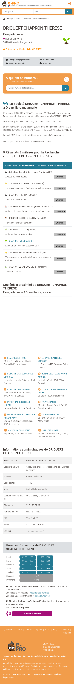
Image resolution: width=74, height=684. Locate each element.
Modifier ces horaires (39, 593)
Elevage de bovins (14, 19)
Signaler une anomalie (15, 63)
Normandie (27, 19)
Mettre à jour (45, 63)
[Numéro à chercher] (34, 88)
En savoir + (60, 177)
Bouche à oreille (46, 60)
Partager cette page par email (18, 60)
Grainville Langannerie (41, 19)
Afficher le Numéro (32, 613)
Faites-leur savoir (42, 596)
